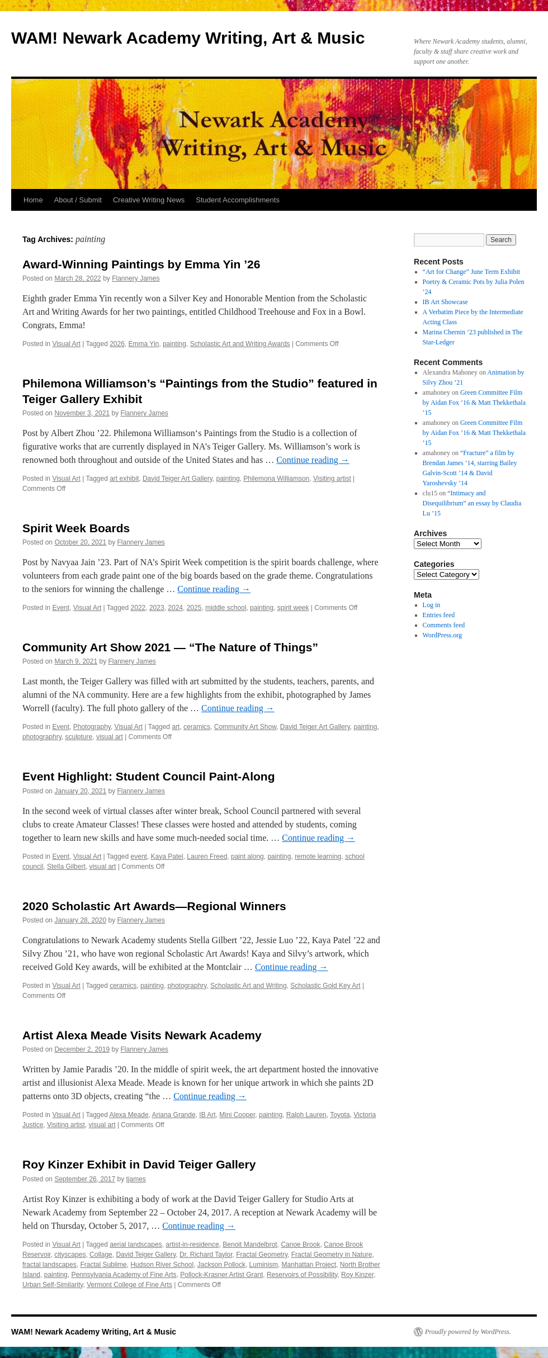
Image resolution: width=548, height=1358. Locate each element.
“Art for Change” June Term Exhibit (472, 272)
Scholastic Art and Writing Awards (240, 344)
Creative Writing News (149, 200)
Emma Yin (144, 344)
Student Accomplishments (238, 200)
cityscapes (70, 1254)
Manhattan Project (309, 1265)
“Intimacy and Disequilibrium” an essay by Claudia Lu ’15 (472, 503)
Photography (92, 727)
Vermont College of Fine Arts (129, 1285)
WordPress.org (442, 635)
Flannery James (135, 278)
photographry (42, 737)
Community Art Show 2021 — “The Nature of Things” (170, 647)
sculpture (79, 737)
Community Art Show (245, 727)
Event (60, 608)
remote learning (318, 856)
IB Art (207, 1115)
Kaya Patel (167, 856)
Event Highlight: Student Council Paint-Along (148, 776)
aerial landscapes (136, 1244)
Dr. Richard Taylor (205, 1254)
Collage (100, 1254)
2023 (156, 608)
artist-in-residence (192, 1244)
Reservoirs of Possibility (302, 1275)
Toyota (339, 1115)
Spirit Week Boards (76, 528)
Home (33, 200)
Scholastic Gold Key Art (325, 986)
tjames (136, 1179)
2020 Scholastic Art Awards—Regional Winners (154, 906)
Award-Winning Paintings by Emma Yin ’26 (141, 264)
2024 (175, 608)
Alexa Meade (129, 1115)
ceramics (196, 727)
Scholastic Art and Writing (248, 986)
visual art (109, 737)
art (175, 727)
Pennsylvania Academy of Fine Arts (123, 1275)
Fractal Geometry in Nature (331, 1254)
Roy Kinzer (357, 1275)
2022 (138, 608)
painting (174, 344)
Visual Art (66, 344)
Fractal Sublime (103, 1265)
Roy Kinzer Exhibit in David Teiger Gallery (139, 1164)
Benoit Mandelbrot (250, 1244)
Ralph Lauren (306, 1115)
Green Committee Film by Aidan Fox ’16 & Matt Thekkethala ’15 (474, 403)
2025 (194, 608)
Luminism (263, 1265)
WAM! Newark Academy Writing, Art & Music (188, 38)
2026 (117, 344)
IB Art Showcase (445, 302)
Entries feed (439, 615)
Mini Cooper (237, 1115)
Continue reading (312, 460)
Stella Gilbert (66, 866)
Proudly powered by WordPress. (468, 1332)
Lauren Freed (207, 856)
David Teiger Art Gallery (177, 478)
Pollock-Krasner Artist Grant (221, 1275)
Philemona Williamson (276, 478)
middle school (225, 608)
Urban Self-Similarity (52, 1285)
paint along (247, 856)
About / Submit (78, 200)
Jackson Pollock (221, 1265)
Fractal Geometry (261, 1254)
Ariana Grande (174, 1115)
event (139, 856)
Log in (432, 605)
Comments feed (444, 625)
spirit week (293, 608)
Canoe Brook (300, 1244)
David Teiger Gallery (146, 1254)
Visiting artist (332, 478)
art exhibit (124, 478)
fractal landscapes (49, 1265)
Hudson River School (161, 1265)
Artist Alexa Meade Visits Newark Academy (142, 1035)
